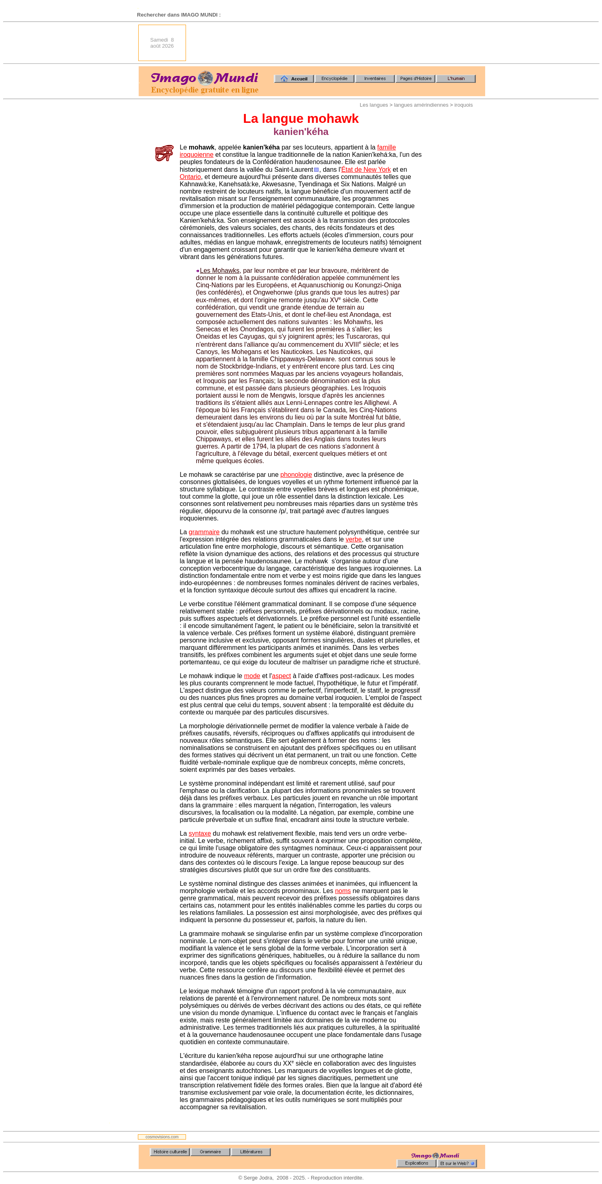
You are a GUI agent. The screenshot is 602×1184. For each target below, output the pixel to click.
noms (343, 890)
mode (252, 675)
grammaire (204, 532)
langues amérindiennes (421, 105)
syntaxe (200, 833)
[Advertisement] (338, 43)
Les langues (374, 105)
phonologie (296, 474)
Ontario (190, 176)
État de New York (366, 169)
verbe (354, 539)
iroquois (463, 105)
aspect (281, 675)
